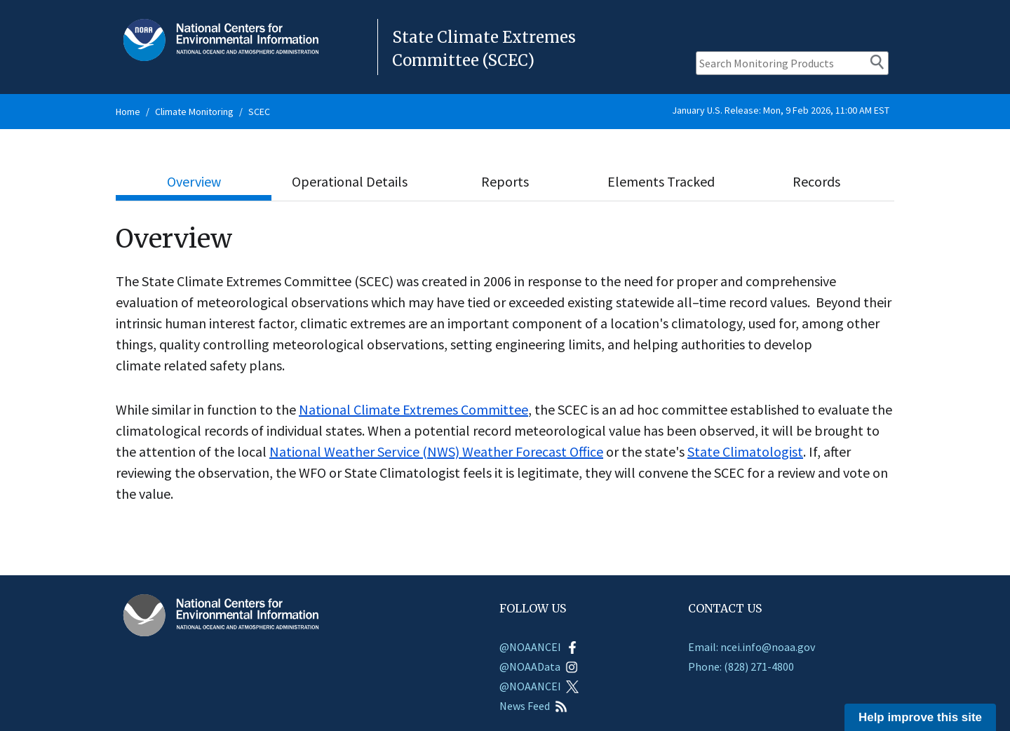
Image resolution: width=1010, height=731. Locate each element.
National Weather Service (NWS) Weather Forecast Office (436, 451)
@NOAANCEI (539, 647)
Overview (194, 181)
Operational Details (350, 181)
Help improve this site (920, 717)
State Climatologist (745, 451)
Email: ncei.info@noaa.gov (751, 647)
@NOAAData (538, 666)
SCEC (259, 111)
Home (128, 111)
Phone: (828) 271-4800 (741, 666)
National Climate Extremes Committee (413, 409)
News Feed (533, 706)
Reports (505, 181)
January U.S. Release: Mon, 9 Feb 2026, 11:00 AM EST (780, 110)
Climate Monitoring (194, 111)
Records (816, 181)
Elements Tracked (661, 181)
